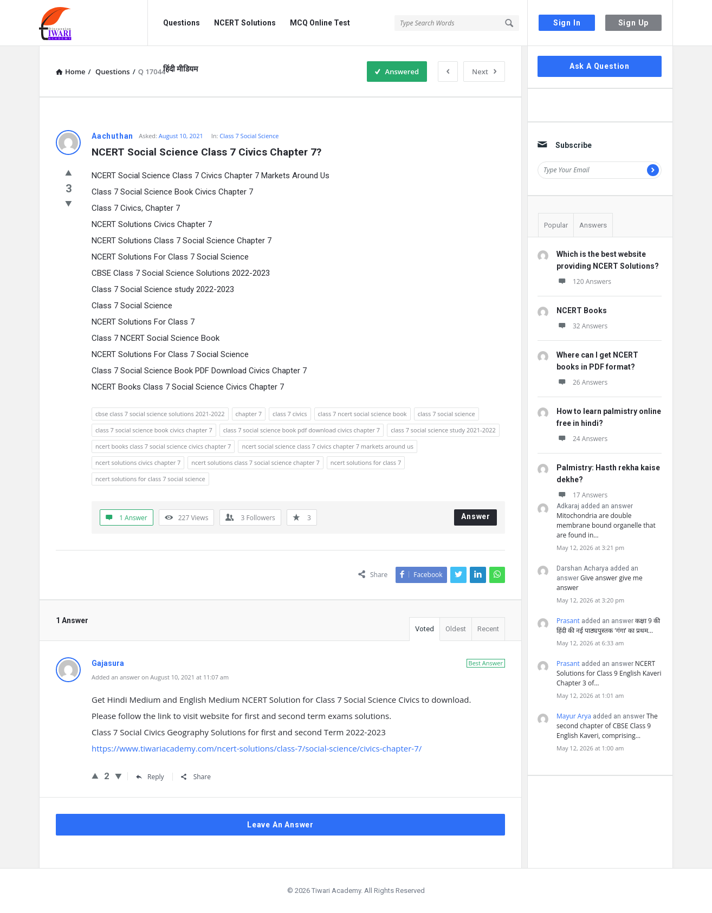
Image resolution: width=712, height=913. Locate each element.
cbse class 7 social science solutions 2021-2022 (160, 414)
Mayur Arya (573, 716)
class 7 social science (446, 414)
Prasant (568, 620)
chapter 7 (249, 414)
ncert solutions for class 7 (366, 462)
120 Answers (583, 281)
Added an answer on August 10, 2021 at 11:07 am (160, 677)
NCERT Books (581, 310)
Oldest (455, 629)
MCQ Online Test (320, 22)
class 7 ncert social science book (362, 414)
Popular (556, 225)
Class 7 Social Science (249, 136)
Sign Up (633, 22)
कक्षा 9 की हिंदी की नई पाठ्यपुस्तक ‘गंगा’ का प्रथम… (608, 625)
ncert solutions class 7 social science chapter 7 (255, 462)
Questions (181, 22)
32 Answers (581, 326)
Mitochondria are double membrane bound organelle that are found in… (606, 525)
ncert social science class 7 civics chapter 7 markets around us (327, 446)
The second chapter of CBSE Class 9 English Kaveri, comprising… (607, 725)
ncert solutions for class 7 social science (150, 479)
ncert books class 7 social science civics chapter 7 (163, 446)
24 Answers (581, 438)
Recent (488, 629)
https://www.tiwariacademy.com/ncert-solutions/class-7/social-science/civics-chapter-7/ (257, 748)
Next (484, 71)
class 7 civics (290, 414)
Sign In (567, 22)
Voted (424, 629)
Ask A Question (599, 66)
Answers (593, 225)
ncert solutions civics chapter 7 (137, 462)
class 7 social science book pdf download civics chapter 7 (301, 430)
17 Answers (581, 495)
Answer (475, 516)
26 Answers (581, 382)
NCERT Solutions (245, 22)
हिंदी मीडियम (180, 68)
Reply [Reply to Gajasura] (150, 776)
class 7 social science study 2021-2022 (443, 430)
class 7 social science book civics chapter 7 (153, 430)
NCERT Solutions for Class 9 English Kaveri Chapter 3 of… (608, 673)
